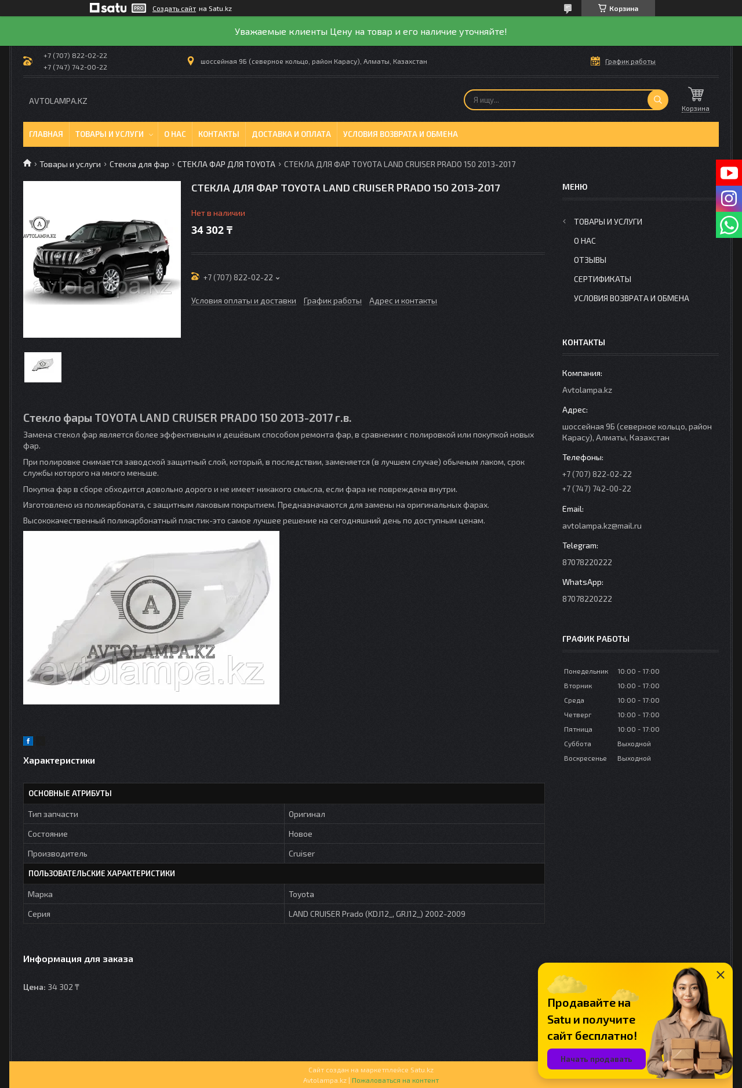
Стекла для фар (139, 164)
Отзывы (590, 260)
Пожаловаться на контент (395, 1080)
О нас (175, 134)
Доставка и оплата (291, 134)
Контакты (218, 134)
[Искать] (658, 99)
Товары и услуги (109, 134)
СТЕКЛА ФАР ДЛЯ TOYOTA (226, 164)
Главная (46, 134)
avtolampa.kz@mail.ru (602, 525)
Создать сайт (174, 8)
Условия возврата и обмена (400, 134)
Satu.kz (422, 1069)
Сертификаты (602, 279)
